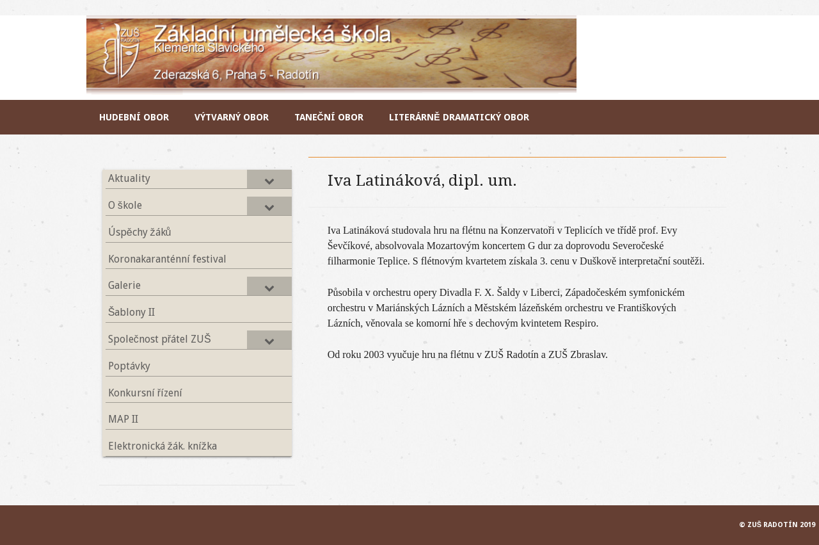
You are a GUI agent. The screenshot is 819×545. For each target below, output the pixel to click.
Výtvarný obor (232, 117)
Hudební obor (134, 117)
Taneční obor (328, 117)
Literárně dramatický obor (459, 117)
